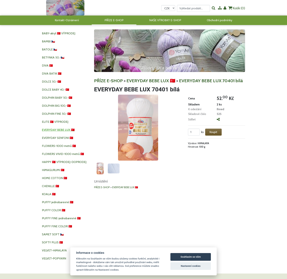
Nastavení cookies (191, 266)
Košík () (236, 8)
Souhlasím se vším (190, 256)
